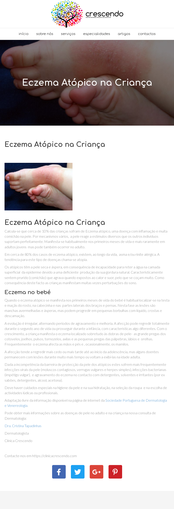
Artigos (124, 34)
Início (24, 34)
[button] (59, 472)
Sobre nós (44, 34)
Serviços (68, 34)
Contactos (147, 34)
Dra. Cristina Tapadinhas (23, 426)
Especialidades (96, 34)
